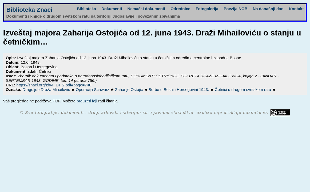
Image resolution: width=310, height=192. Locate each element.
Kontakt (296, 8)
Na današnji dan (268, 8)
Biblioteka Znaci (29, 9)
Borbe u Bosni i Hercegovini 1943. (179, 89)
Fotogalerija (207, 8)
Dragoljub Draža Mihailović (46, 89)
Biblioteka (86, 8)
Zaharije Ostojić (129, 89)
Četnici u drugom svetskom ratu (243, 89)
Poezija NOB (235, 8)
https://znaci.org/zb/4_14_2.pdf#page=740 (54, 85)
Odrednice (180, 8)
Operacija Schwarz (93, 89)
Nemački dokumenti (146, 8)
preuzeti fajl (87, 101)
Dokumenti (111, 8)
